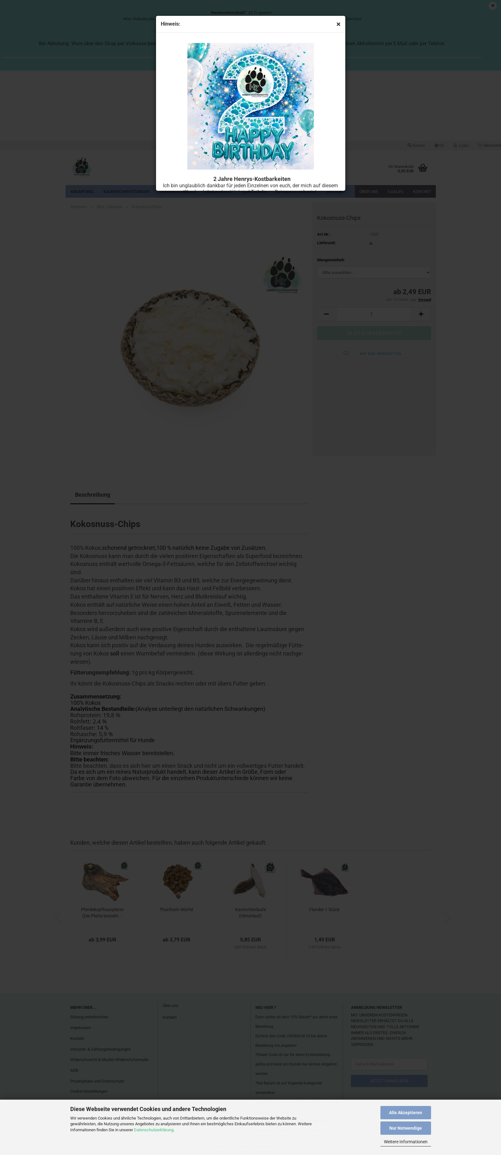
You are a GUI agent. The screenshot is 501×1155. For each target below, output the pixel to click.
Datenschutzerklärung (153, 1129)
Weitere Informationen (406, 1141)
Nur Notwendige (405, 1128)
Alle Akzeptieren (405, 1112)
